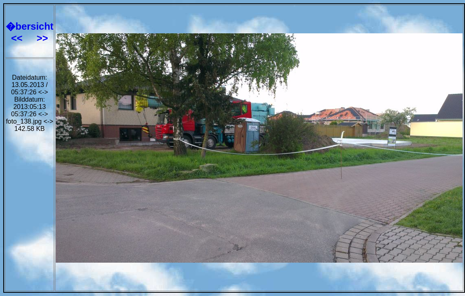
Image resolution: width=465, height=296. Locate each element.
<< (18, 38)
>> (42, 38)
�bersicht (29, 26)
